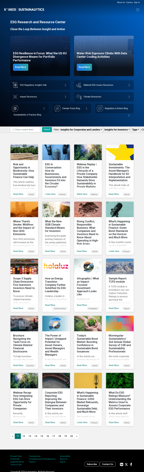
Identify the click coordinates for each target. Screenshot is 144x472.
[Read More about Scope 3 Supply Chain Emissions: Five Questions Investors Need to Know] (24, 274)
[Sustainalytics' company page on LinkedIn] (121, 443)
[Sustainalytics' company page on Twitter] (126, 443)
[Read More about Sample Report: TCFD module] (120, 274)
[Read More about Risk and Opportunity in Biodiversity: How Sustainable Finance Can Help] (24, 169)
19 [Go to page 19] (65, 414)
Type (134, 129)
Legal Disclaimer (17, 440)
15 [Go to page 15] (41, 414)
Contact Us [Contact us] (107, 443)
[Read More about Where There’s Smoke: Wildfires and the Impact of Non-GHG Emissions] (24, 221)
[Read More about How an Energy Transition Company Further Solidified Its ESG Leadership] (56, 274)
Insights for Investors (116, 129)
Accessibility (65, 435)
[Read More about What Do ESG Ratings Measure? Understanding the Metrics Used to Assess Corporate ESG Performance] (120, 380)
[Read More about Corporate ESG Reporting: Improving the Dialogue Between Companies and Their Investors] (56, 380)
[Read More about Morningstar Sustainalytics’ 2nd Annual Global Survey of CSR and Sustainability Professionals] (120, 327)
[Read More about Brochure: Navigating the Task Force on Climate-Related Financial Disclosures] (24, 327)
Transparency (34, 435)
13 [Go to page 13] (29, 414)
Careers (129, 2)
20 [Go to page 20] (71, 414)
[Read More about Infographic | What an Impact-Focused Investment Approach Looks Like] (88, 274)
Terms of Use (16, 443)
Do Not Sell (14, 438)
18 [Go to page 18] (59, 414)
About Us (121, 2)
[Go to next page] (76, 415)
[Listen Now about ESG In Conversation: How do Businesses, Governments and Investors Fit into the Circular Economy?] (56, 169)
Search (47, 129)
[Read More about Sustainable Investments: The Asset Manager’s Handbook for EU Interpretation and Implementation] (120, 169)
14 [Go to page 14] (35, 414)
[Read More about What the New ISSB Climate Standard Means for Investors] (56, 221)
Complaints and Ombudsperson (42, 438)
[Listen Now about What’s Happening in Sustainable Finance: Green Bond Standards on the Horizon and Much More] (120, 221)
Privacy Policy (16, 435)
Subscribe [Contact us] (92, 443)
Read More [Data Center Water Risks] (86, 67)
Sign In (137, 2)
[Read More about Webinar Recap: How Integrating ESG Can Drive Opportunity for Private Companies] (24, 380)
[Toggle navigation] (138, 9)
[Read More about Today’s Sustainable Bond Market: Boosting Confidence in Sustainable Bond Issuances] (88, 327)
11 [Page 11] (17, 414)
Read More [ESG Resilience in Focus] (22, 67)
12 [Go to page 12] (23, 414)
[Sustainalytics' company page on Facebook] (131, 443)
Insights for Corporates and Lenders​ (80, 129)
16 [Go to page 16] (47, 414)
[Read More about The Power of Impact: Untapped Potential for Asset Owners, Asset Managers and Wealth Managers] (56, 327)
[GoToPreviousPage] (12, 415)
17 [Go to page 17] (53, 414)
